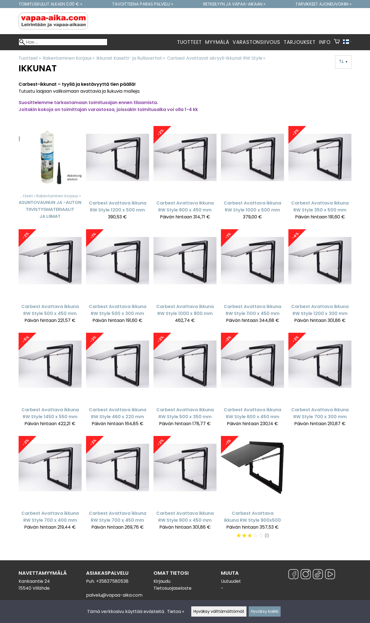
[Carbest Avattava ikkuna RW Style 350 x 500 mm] (319, 175)
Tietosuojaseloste (172, 588)
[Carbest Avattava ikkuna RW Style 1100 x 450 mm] (252, 278)
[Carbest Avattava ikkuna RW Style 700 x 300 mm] (319, 382)
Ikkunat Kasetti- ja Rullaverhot (130, 58)
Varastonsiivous (256, 42)
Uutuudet (231, 581)
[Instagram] (306, 575)
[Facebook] (293, 575)
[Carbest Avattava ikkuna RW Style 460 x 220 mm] (117, 382)
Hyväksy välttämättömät (218, 611)
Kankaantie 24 (34, 581)
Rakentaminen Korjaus (68, 58)
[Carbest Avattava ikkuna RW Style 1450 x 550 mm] (50, 382)
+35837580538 (112, 581)
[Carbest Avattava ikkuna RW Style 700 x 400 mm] (50, 490)
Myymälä (217, 42)
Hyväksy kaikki (264, 611)
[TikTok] (318, 575)
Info (325, 42)
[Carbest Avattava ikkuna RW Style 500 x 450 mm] (50, 278)
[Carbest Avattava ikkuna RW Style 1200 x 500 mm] (117, 175)
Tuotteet (189, 42)
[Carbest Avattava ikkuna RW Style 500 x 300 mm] (117, 278)
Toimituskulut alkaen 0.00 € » (50, 4)
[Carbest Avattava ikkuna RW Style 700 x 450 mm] (117, 490)
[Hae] (63, 42)
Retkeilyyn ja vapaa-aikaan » (234, 4)
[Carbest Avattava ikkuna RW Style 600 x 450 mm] (252, 382)
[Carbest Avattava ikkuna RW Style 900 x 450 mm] (185, 490)
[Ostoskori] (337, 42)
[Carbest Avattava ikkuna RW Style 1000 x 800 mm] (185, 278)
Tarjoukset (300, 42)
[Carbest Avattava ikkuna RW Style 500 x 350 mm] (185, 382)
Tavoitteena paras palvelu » (142, 4)
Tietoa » (175, 611)
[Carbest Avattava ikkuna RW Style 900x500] (252, 490)
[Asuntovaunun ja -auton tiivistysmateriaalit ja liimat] (50, 175)
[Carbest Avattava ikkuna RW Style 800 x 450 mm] (185, 175)
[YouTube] (330, 575)
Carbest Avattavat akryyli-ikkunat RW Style (216, 58)
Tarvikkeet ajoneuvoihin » (323, 4)
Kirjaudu (161, 581)
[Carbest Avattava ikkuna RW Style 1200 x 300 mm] (319, 278)
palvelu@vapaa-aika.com (114, 595)
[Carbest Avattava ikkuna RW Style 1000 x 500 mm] (252, 175)
